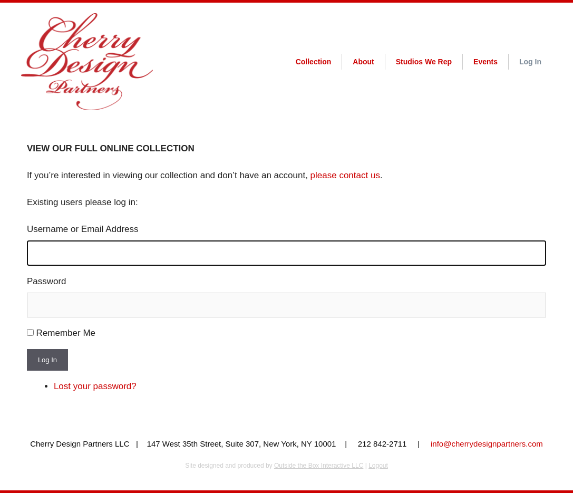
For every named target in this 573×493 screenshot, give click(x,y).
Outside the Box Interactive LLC (318, 465)
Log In (530, 61)
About (363, 61)
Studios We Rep (424, 61)
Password (46, 281)
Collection (314, 61)
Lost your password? (95, 386)
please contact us (345, 175)
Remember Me (65, 333)
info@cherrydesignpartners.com (487, 443)
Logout (378, 465)
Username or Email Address (83, 229)
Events (485, 61)
